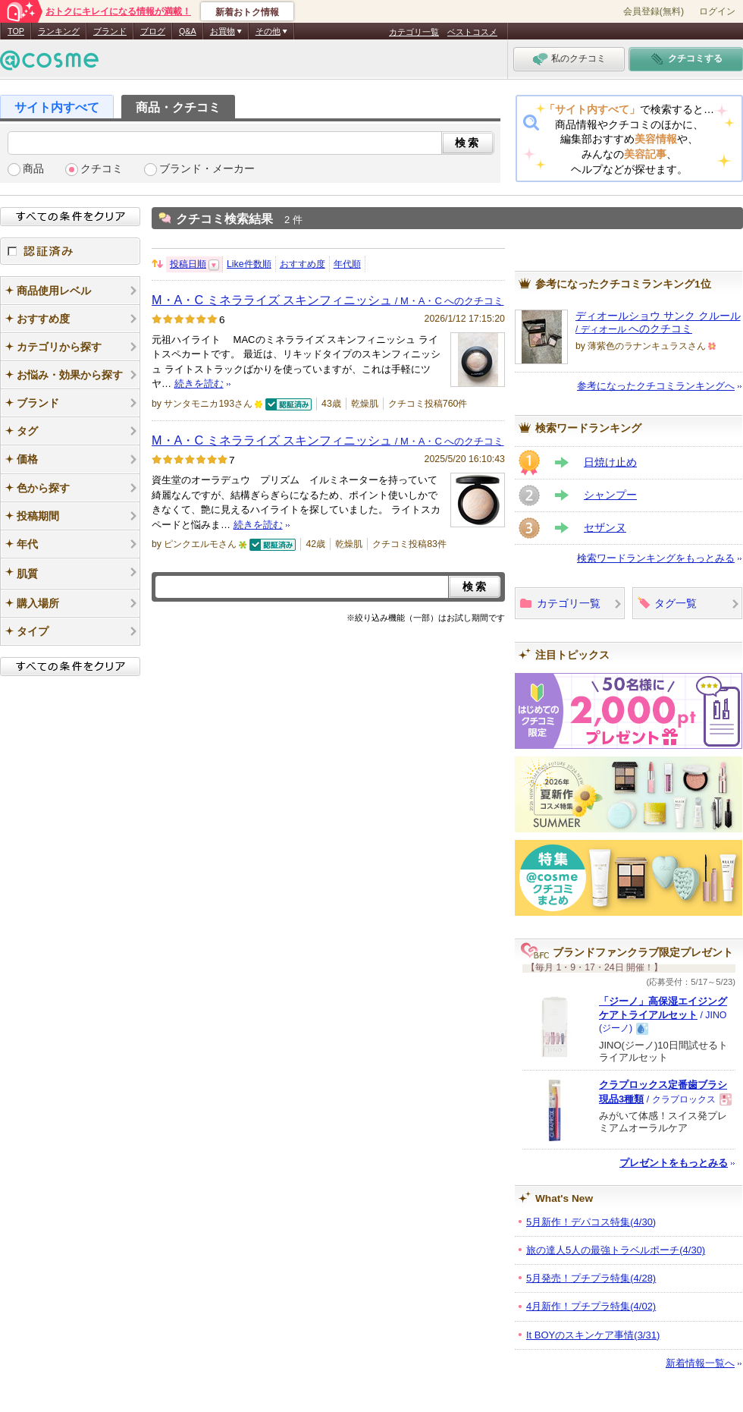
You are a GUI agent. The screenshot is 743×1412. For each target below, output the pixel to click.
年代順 (347, 264)
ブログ (152, 31)
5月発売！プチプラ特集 (591, 1278)
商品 (33, 169)
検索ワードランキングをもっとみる (656, 558)
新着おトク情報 (247, 12)
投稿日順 (188, 264)
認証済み (70, 251)
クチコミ (101, 169)
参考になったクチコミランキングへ (656, 386)
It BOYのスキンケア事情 (593, 1335)
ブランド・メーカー (207, 169)
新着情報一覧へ (700, 1363)
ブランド (110, 31)
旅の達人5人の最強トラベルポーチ (615, 1250)
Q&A (187, 31)
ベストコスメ (472, 31)
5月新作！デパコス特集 (591, 1222)
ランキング (59, 31)
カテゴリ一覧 (414, 31)
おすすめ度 (302, 264)
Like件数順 (249, 264)
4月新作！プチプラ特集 (591, 1306)
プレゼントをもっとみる (673, 1162)
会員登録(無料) (653, 11)
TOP (16, 31)
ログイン (717, 11)
